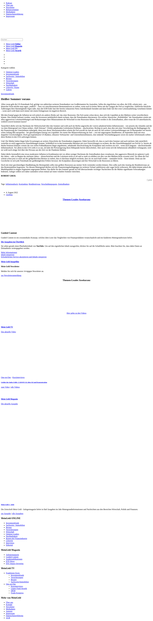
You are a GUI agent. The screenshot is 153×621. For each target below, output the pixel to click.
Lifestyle (9, 541)
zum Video (5, 387)
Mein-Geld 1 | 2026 (7, 504)
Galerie (9, 90)
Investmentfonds (12, 74)
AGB (8, 618)
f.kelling (9, 195)
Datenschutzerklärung (14, 14)
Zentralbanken (63, 184)
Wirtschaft (10, 83)
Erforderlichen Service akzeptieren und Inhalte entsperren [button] (24, 257)
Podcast (9, 3)
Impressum (10, 16)
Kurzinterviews (18, 377)
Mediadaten (10, 12)
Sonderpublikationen (14, 559)
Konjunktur (23, 184)
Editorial (9, 545)
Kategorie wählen (8, 68)
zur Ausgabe (6, 514)
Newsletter (10, 7)
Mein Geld (14, 46)
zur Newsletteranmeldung (11, 275)
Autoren (9, 611)
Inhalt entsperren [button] (7, 255)
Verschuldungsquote (49, 184)
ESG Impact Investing (14, 564)
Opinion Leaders (12, 72)
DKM (13, 591)
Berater (9, 79)
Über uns (9, 5)
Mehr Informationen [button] (9, 252)
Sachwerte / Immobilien (15, 76)
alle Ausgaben (17, 514)
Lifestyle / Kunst (12, 87)
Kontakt (9, 605)
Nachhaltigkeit (11, 85)
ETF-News (10, 561)
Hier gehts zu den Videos (76, 313)
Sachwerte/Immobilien (20, 582)
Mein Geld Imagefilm (10, 262)
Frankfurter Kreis (13, 573)
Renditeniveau (34, 184)
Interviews (10, 543)
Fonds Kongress (17, 593)
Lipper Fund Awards (19, 588)
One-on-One (6, 377)
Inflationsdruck (12, 184)
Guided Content (12, 557)
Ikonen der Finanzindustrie (16, 538)
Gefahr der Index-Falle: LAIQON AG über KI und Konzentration (24, 382)
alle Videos (15, 387)
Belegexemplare (12, 10)
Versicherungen (12, 81)
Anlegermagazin (12, 555)
